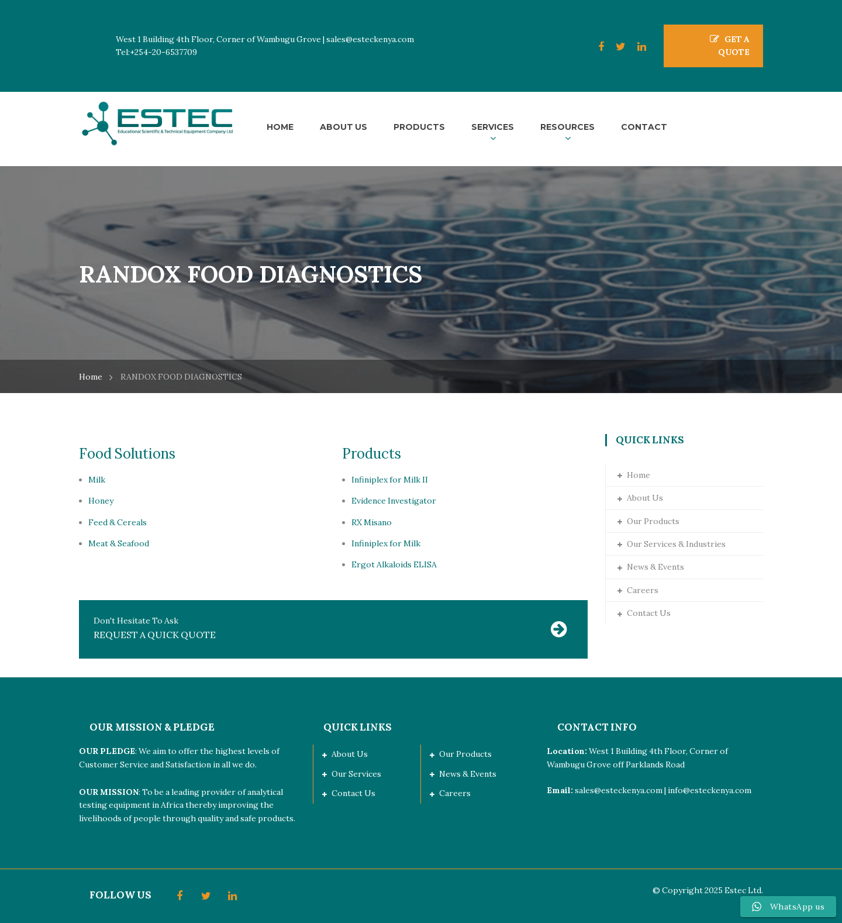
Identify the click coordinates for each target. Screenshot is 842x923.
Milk (96, 479)
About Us (645, 498)
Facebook (595, 47)
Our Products (653, 521)
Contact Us (649, 613)
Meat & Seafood (118, 543)
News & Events (655, 567)
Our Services (356, 774)
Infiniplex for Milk (385, 543)
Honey (100, 500)
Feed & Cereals (117, 522)
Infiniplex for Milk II (389, 479)
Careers (642, 590)
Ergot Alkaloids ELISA (394, 564)
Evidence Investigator (393, 500)
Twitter (615, 47)
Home (90, 376)
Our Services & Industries (676, 544)
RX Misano (371, 522)
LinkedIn (636, 47)
